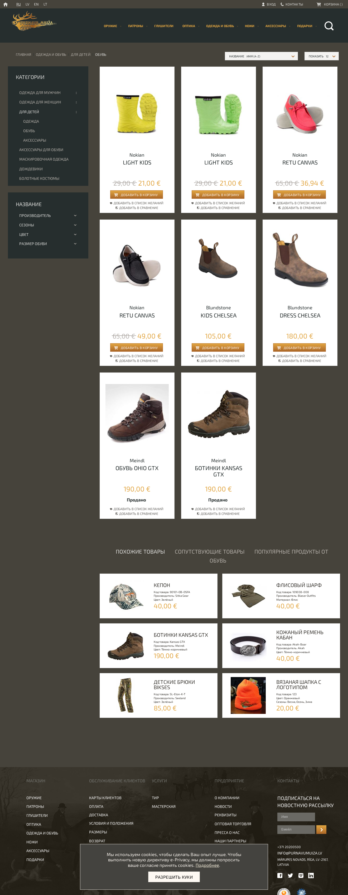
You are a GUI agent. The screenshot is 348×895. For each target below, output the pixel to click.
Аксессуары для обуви (41, 149)
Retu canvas (300, 162)
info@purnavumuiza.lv (299, 853)
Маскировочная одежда (44, 159)
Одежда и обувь (51, 54)
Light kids (137, 162)
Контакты (294, 4)
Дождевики (31, 169)
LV (27, 4)
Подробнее (207, 865)
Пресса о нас (227, 832)
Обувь (29, 130)
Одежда (31, 121)
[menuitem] (164, 26)
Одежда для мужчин (40, 92)
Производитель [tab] (48, 215)
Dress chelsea (300, 315)
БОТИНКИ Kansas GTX (218, 470)
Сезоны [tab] (48, 225)
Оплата (96, 806)
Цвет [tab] (48, 234)
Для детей (80, 54)
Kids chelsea (218, 315)
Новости (223, 806)
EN (36, 4)
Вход (271, 4)
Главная (23, 54)
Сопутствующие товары (210, 551)
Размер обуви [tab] (48, 243)
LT (45, 4)
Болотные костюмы (39, 178)
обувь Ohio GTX (136, 467)
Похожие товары (140, 551)
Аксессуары (34, 140)
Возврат (97, 841)
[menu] (209, 26)
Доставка (98, 815)
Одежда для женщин (40, 102)
